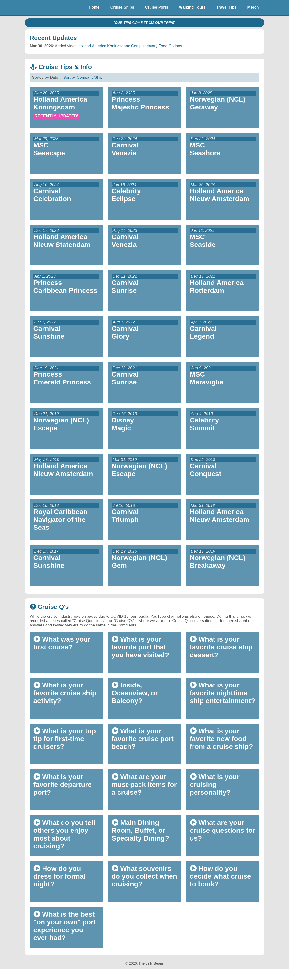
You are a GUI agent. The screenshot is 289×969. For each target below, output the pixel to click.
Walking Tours (192, 7)
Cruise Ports (156, 7)
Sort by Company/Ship (82, 77)
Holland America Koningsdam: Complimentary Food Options (130, 46)
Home (94, 7)
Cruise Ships (122, 7)
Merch (253, 7)
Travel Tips (226, 7)
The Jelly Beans (37, 7)
